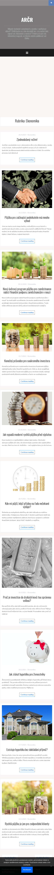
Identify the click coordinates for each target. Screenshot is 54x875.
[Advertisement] (27, 85)
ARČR (27, 19)
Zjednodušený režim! (27, 139)
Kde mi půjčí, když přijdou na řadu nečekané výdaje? (27, 505)
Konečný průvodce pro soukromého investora (27, 360)
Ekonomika (31, 135)
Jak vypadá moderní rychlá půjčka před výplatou (27, 434)
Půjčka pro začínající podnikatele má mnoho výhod (27, 219)
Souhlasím (27, 870)
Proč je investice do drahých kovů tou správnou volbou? (27, 599)
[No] (51, 866)
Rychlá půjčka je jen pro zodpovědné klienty (27, 823)
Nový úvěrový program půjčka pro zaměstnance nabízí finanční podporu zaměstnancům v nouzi (27, 291)
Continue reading (27, 160)
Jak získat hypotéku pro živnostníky (27, 674)
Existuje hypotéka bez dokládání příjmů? (27, 749)
